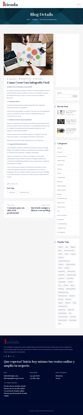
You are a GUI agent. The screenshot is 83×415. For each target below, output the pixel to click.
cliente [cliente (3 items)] (66, 254)
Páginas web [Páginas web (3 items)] (62, 310)
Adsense (59, 148)
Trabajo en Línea (61, 228)
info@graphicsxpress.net (14, 378)
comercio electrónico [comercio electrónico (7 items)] (64, 261)
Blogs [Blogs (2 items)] (60, 250)
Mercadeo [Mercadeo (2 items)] (72, 296)
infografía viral (24, 192)
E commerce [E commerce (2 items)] (70, 278)
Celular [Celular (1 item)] (60, 254)
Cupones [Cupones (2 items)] (67, 268)
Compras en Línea (62, 156)
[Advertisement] (67, 60)
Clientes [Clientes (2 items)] (73, 254)
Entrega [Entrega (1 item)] (70, 282)
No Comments (38, 79)
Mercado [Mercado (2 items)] (61, 299)
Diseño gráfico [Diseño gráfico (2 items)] (71, 271)
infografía (12, 192)
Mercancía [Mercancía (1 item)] (68, 299)
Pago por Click (61, 202)
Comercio (59, 152)
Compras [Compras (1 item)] (61, 264)
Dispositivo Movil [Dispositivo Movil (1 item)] (71, 275)
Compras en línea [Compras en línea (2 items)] (70, 264)
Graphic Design (61, 177)
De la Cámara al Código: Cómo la (71, 120)
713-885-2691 (35, 378)
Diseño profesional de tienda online (15, 394)
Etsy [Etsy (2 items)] (60, 285)
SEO (58, 211)
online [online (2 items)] (74, 303)
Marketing (34, 19)
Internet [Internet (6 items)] (66, 285)
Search (59, 93)
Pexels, (20, 87)
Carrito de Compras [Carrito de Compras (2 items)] (69, 250)
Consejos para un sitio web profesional (15, 210)
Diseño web (60, 164)
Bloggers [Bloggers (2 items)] (73, 247)
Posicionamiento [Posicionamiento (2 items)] (63, 306)
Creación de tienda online (14, 391)
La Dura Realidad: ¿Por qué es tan (71, 129)
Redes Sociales (61, 207)
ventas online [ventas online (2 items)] (72, 320)
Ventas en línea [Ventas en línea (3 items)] (62, 320)
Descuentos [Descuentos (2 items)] (62, 271)
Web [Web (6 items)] (60, 323)
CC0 (30, 87)
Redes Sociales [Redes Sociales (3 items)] (62, 313)
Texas (58, 378)
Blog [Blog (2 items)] (67, 247)
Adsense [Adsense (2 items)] (61, 247)
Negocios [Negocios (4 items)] (67, 303)
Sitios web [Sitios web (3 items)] (73, 316)
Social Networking (62, 223)
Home (28, 19)
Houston (59, 376)
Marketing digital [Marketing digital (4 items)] (70, 289)
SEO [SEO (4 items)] (70, 313)
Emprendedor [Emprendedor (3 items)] (62, 282)
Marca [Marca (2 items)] (72, 285)
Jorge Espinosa (12, 79)
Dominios (59, 169)
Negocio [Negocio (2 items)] (61, 303)
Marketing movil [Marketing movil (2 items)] (63, 296)
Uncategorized (61, 232)
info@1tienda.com (11, 376)
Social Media (60, 219)
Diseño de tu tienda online (14, 389)
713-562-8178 (34, 376)
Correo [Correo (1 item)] (60, 268)
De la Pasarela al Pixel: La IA (71, 111)
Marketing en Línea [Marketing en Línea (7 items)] (63, 292)
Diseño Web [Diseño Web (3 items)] (61, 275)
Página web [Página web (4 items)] (71, 310)
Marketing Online (61, 190)
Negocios (59, 194)
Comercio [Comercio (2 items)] (61, 257)
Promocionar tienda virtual (14, 386)
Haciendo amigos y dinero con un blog (40, 209)
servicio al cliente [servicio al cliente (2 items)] (63, 316)
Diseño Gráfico (61, 160)
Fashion (59, 173)
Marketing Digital (61, 186)
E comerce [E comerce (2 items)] (61, 278)
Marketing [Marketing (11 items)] (61, 289)
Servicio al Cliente (62, 215)
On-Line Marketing (62, 198)
